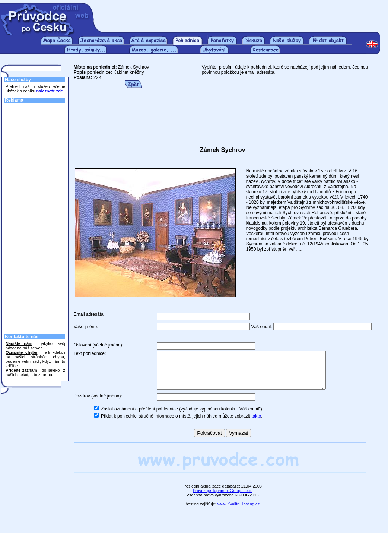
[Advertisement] (242, 14)
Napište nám (19, 343)
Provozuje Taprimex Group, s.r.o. (222, 498)
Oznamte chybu (21, 352)
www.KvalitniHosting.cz (238, 512)
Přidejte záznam (21, 370)
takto (256, 423)
